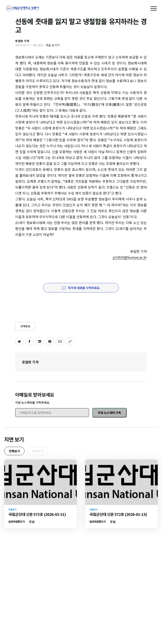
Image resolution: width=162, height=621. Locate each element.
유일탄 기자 (30, 361)
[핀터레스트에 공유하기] (50, 341)
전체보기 (14, 451)
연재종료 (25, 326)
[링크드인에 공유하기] (39, 341)
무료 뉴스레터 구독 (109, 412)
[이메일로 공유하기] (60, 341)
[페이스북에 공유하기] (29, 341)
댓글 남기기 (53, 45)
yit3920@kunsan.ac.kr (130, 257)
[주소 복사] (70, 341)
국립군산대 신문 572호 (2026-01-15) (118, 514)
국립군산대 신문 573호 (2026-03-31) (37, 514)
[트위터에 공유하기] (19, 341)
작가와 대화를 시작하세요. (81, 288)
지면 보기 (37, 451)
